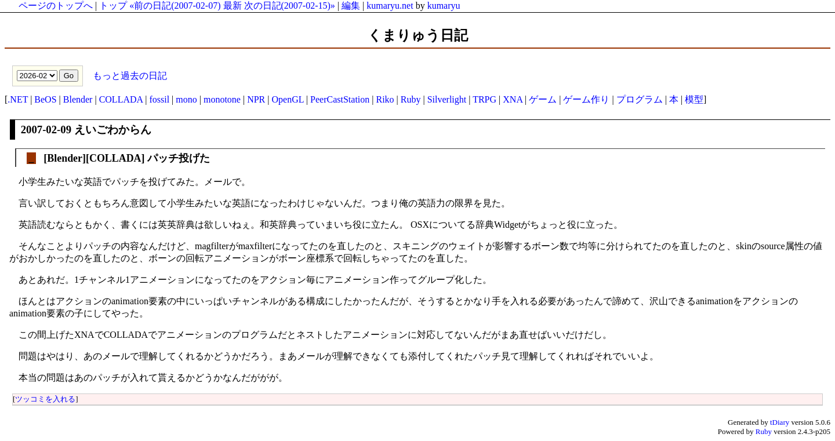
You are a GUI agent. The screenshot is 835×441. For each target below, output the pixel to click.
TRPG (484, 99)
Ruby (411, 99)
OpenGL (287, 99)
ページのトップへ (56, 5)
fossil (159, 99)
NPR (256, 99)
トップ (113, 5)
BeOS (45, 99)
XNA (512, 99)
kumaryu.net (389, 5)
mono (186, 99)
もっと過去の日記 (128, 75)
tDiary (779, 422)
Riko (385, 99)
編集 (351, 5)
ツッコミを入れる (45, 399)
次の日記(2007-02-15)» (289, 5)
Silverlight (447, 99)
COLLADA (121, 99)
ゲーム (543, 99)
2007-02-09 (46, 129)
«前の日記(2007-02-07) (174, 5)
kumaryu (443, 5)
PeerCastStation (339, 99)
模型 (694, 99)
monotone (222, 99)
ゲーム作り (586, 99)
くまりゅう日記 (418, 35)
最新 (232, 5)
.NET (18, 99)
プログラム (639, 99)
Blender (78, 99)
